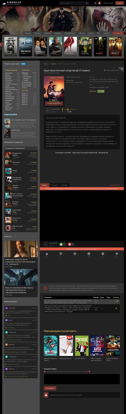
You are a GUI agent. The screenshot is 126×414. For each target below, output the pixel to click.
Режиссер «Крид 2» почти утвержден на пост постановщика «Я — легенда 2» (20, 261)
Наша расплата (12, 364)
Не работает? (115, 185)
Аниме (90, 33)
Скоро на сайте (10, 114)
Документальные (11, 84)
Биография (8, 73)
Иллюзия (9, 328)
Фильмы (37, 33)
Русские (25, 74)
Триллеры (8, 104)
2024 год (25, 97)
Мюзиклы (8, 95)
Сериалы (58, 33)
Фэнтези (8, 109)
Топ (98, 33)
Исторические (10, 87)
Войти (119, 3)
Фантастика (9, 107)
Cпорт (7, 102)
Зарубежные (27, 76)
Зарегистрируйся (72, 249)
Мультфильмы (70, 33)
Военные (8, 78)
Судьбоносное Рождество (16, 376)
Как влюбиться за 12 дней (15, 352)
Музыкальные (9, 96)
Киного (46, 64)
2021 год (24, 102)
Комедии (8, 91)
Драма (7, 85)
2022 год (25, 100)
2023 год (25, 98)
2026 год (25, 93)
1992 (8, 315)
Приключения (9, 98)
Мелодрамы (9, 93)
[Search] (86, 3)
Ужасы (7, 105)
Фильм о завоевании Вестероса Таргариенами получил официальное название (19, 290)
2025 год (25, 95)
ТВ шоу (81, 33)
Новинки (48, 33)
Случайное (118, 33)
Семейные (8, 100)
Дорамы (25, 80)
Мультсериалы (27, 84)
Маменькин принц (13, 340)
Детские (8, 82)
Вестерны (8, 76)
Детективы (9, 80)
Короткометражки (11, 89)
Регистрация (108, 3)
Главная (28, 33)
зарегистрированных (56, 188)
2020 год (25, 104)
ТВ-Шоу (24, 87)
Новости (107, 33)
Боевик (7, 74)
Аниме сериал (26, 85)
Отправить (50, 388)
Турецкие (26, 78)
